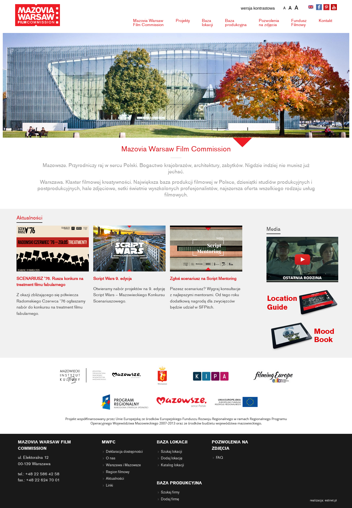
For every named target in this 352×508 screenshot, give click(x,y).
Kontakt (325, 20)
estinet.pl (331, 500)
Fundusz (299, 22)
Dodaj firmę (170, 499)
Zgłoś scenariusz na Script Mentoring (203, 278)
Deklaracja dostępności (124, 451)
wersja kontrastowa (258, 8)
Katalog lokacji (172, 465)
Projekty (183, 20)
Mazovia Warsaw (148, 22)
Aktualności (29, 218)
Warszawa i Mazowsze (123, 465)
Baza (207, 22)
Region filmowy (118, 472)
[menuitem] (311, 7)
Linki (109, 485)
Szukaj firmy (170, 492)
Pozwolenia (269, 22)
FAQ (219, 458)
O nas (110, 458)
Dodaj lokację (171, 458)
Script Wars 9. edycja (112, 278)
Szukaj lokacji (171, 451)
